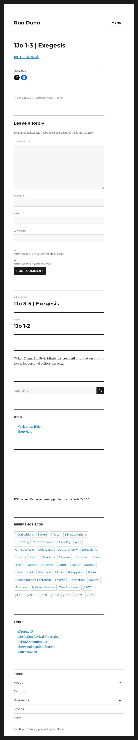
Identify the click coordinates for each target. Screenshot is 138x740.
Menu (116, 22)
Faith (34, 557)
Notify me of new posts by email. (33, 263)
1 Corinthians (24, 534)
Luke (18, 572)
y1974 (79, 595)
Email (19, 213)
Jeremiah (48, 564)
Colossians (45, 549)
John (62, 564)
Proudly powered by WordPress (46, 729)
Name (19, 195)
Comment (22, 141)
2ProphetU (25, 631)
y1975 (91, 595)
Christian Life (24, 549)
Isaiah (19, 564)
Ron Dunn (27, 23)
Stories (19, 709)
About (18, 682)
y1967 (87, 587)
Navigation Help (29, 426)
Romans (21, 587)
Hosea (95, 557)
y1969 (19, 595)
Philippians (76, 572)
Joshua (75, 564)
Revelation (77, 580)
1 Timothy (22, 542)
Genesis (64, 557)
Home (18, 673)
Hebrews (80, 557)
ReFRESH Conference (32, 641)
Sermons (20, 691)
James (32, 564)
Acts (78, 542)
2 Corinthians (42, 542)
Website (20, 231)
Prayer (92, 572)
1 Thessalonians (76, 534)
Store (18, 717)
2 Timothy (63, 542)
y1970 (31, 595)
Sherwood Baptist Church (35, 646)
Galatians (48, 557)
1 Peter (56, 534)
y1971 (43, 595)
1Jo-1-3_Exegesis (26, 56)
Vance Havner (27, 652)
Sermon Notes (43, 97)
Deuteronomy (67, 549)
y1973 (67, 595)
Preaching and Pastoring (33, 580)
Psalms (60, 580)
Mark (30, 572)
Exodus (20, 557)
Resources (21, 700)
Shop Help (24, 431)
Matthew (44, 572)
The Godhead (69, 587)
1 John (59, 97)
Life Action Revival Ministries (38, 636)
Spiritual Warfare (43, 587)
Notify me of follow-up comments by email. (39, 253)
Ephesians (89, 549)
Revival (94, 580)
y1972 (55, 595)
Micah (59, 572)
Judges (89, 564)
